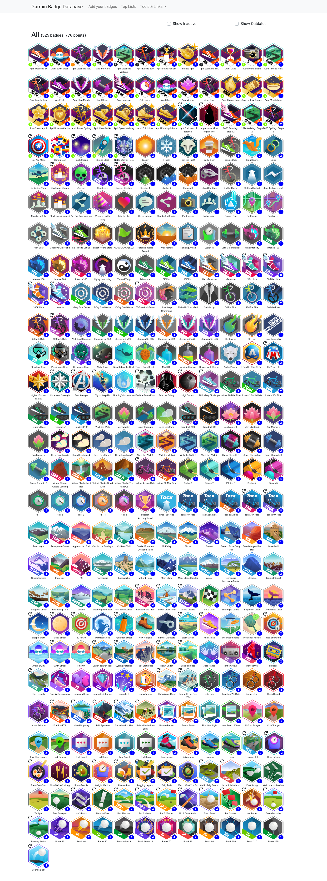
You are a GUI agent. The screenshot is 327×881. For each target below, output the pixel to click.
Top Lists (128, 6)
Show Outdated (254, 23)
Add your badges (103, 6)
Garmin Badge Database (57, 7)
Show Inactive (184, 23)
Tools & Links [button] (152, 6)
